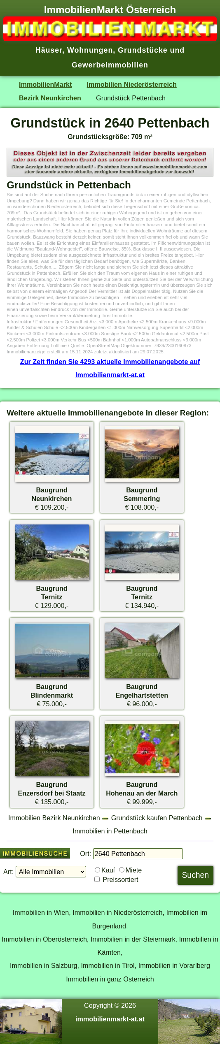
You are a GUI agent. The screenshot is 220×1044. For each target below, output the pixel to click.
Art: (8, 871)
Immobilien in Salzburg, (44, 965)
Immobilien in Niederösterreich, (118, 912)
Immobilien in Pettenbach (110, 831)
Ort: (85, 853)
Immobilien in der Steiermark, (134, 939)
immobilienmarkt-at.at (110, 1019)
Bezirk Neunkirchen (50, 98)
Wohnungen (90, 50)
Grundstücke (143, 50)
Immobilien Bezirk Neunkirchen (54, 817)
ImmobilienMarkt (45, 84)
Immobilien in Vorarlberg (174, 965)
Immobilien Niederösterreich (132, 84)
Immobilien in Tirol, (109, 965)
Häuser (48, 50)
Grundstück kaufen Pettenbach (157, 817)
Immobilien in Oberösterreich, (45, 939)
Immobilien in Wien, (42, 912)
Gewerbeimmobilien (110, 65)
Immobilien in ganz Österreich (110, 979)
